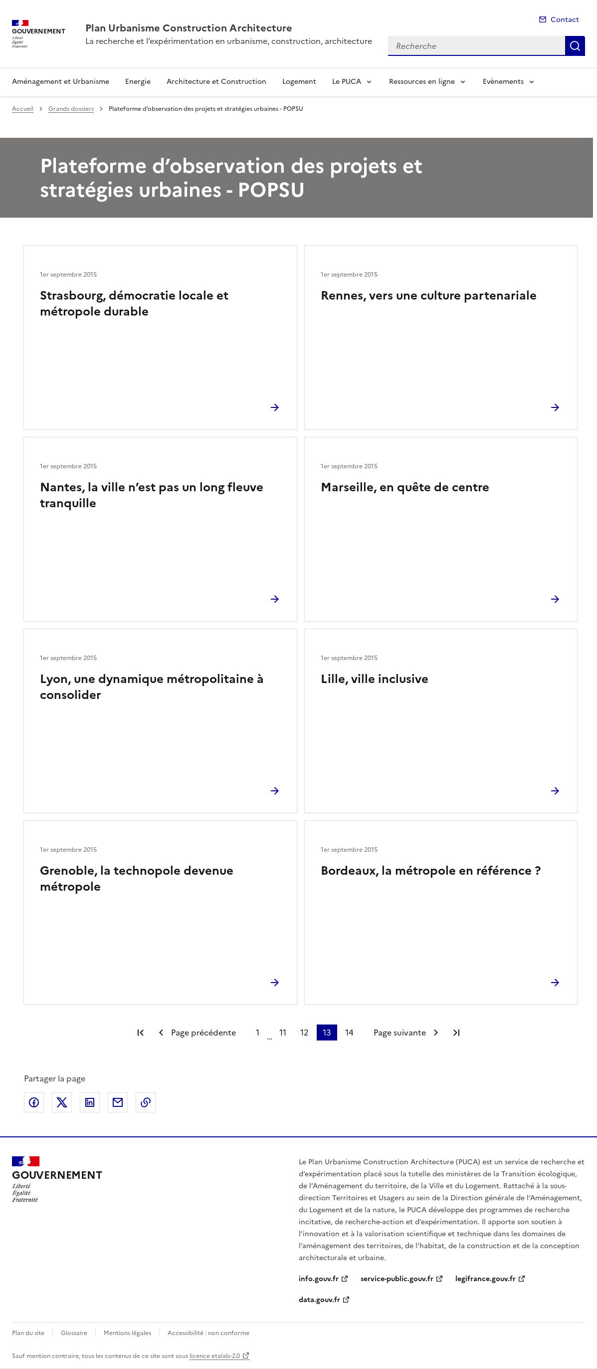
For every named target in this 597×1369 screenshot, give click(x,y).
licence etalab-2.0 (215, 1356)
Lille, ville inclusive (374, 679)
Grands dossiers (71, 108)
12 (304, 1032)
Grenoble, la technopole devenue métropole (136, 879)
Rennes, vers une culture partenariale (429, 296)
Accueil (22, 108)
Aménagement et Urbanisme (60, 81)
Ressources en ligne (422, 81)
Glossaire (74, 1333)
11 (282, 1032)
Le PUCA (346, 81)
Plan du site (28, 1333)
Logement (299, 81)
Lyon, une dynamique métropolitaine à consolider (152, 687)
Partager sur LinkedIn (90, 1102)
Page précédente (203, 1032)
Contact (565, 19)
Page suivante (400, 1032)
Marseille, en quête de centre (405, 487)
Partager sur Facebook (34, 1102)
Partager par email (118, 1102)
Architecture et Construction (216, 81)
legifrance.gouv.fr (485, 1279)
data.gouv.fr (319, 1300)
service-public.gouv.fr (397, 1279)
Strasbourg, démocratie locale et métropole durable (134, 304)
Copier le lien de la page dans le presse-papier (146, 1102)
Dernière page (456, 1032)
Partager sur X (62, 1102)
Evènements (503, 81)
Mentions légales (127, 1333)
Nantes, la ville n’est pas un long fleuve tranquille (151, 495)
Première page (141, 1032)
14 (349, 1032)
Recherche (575, 46)
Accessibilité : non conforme (208, 1333)
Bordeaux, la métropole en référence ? (431, 871)
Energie (138, 81)
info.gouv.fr (319, 1279)
